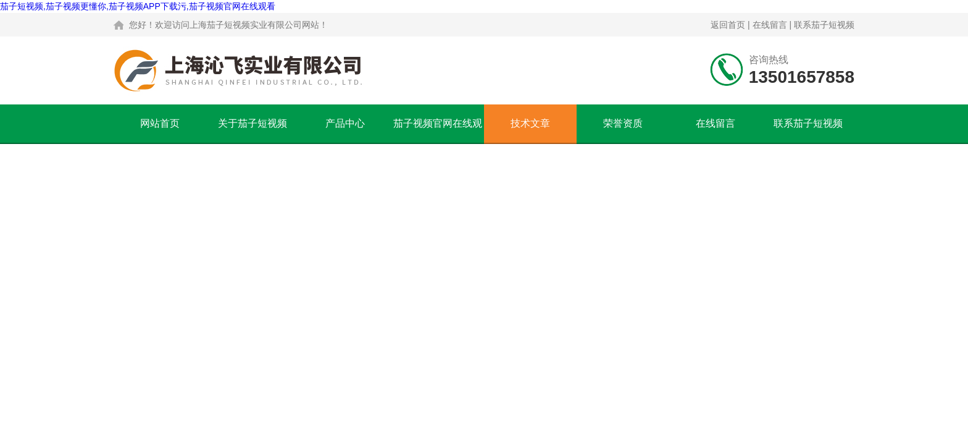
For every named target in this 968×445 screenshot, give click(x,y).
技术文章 (530, 123)
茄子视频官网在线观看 (437, 130)
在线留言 (770, 25)
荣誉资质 (623, 123)
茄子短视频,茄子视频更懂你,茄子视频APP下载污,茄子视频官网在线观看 (137, 6)
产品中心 (345, 123)
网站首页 (160, 123)
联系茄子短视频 (824, 25)
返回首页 (728, 25)
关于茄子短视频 (252, 123)
